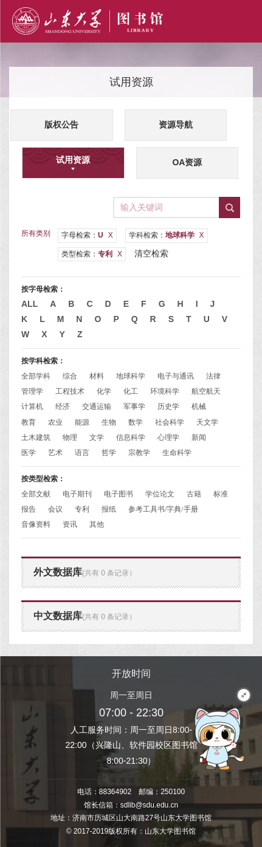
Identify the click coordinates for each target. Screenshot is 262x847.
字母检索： (87, 235)
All (29, 304)
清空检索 (151, 253)
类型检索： (91, 254)
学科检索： (166, 235)
